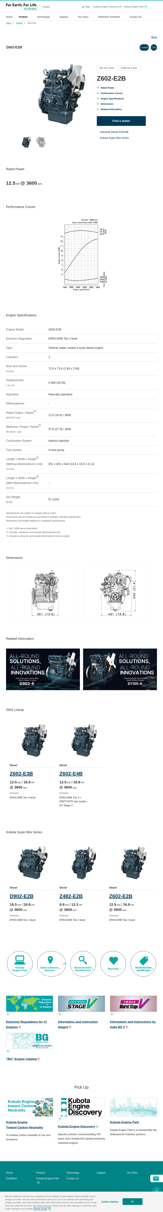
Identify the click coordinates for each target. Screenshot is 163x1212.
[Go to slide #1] (48, 142)
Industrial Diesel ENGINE (114, 133)
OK (132, 1201)
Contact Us (72, 1184)
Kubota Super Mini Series (114, 139)
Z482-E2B (72, 898)
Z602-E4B (72, 773)
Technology (72, 1178)
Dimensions (108, 105)
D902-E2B (21, 898)
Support (101, 1178)
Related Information (113, 110)
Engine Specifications (114, 99)
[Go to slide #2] (65, 142)
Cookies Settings (109, 1201)
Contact (134, 46)
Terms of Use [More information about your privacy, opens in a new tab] (40, 1209)
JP (83, 7)
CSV (150, 46)
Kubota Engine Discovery (105, 6)
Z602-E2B (122, 898)
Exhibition (11, 1184)
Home (9, 17)
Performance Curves (113, 93)
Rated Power (108, 87)
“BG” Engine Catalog (21, 1064)
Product (19, 23)
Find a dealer (121, 122)
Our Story (132, 1178)
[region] (81, 1202)
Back (154, 37)
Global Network (155, 7)
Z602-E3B (21, 773)
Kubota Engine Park (134, 6)
